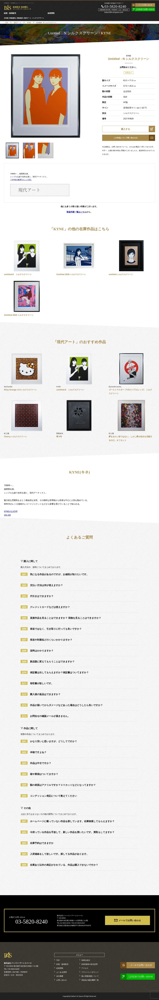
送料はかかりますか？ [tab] (37, 650)
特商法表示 (85, 960)
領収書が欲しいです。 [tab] (37, 683)
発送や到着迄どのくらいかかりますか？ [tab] (46, 639)
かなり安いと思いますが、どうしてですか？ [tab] (49, 741)
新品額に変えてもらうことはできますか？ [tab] (48, 661)
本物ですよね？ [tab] (33, 752)
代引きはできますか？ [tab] (37, 596)
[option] (45, 96)
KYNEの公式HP (11, 511)
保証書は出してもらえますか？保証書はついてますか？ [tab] (55, 672)
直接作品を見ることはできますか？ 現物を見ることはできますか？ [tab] (61, 617)
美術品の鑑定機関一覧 (90, 980)
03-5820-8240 (115, 6)
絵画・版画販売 (10, 13)
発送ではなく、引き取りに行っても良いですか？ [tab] (51, 628)
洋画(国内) (12, 18)
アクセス (84, 968)
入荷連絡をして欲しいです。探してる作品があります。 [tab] (55, 853)
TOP (58, 960)
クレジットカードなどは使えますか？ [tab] (45, 606)
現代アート (28, 18)
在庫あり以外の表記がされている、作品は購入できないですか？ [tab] (59, 864)
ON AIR (7, 515)
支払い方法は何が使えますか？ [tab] (42, 585)
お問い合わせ (61, 980)
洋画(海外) (20, 18)
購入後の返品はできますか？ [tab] (41, 694)
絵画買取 (51, 13)
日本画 (6, 18)
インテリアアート (38, 18)
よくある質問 (61, 972)
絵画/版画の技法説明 (89, 964)
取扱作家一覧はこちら (76, 212)
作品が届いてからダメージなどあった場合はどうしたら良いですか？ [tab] (62, 705)
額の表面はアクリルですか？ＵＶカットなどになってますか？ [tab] (58, 784)
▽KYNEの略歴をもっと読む (21, 179)
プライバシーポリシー (90, 972)
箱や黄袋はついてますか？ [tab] (39, 773)
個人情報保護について (90, 976)
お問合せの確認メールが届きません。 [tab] (45, 716)
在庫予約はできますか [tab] (37, 843)
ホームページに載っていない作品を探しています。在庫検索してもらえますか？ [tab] (68, 821)
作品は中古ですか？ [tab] (36, 763)
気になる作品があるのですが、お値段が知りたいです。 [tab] (55, 574)
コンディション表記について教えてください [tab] (49, 795)
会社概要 (59, 976)
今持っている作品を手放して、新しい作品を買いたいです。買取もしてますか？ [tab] (68, 832)
